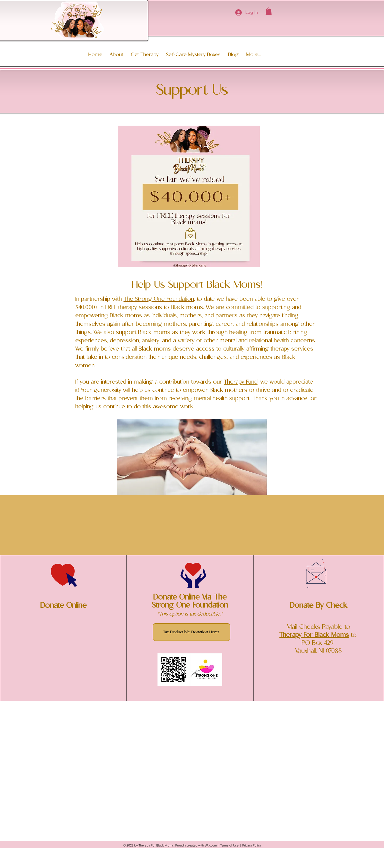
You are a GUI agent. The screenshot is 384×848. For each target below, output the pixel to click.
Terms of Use (229, 845)
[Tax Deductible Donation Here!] (191, 632)
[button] (269, 11)
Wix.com (211, 845)
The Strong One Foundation (159, 299)
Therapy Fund (241, 382)
